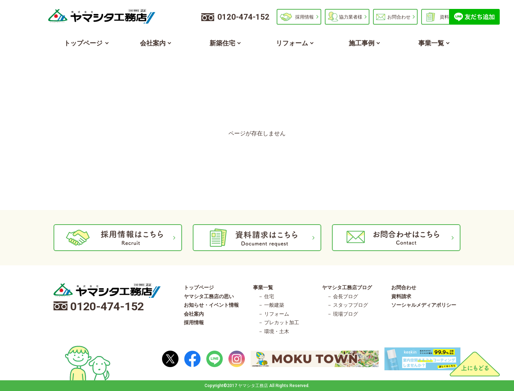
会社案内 (153, 43)
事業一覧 (431, 43)
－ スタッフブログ (347, 305)
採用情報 (304, 17)
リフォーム (292, 43)
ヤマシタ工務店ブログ (347, 287)
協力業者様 (350, 17)
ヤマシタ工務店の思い (209, 296)
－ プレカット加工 (278, 322)
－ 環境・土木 (273, 331)
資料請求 (449, 17)
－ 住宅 (266, 296)
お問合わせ (398, 17)
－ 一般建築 (271, 305)
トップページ (83, 43)
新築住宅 (222, 43)
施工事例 (361, 43)
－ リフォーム (273, 314)
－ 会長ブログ (342, 296)
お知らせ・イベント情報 (211, 305)
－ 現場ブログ (342, 314)
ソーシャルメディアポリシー (423, 305)
